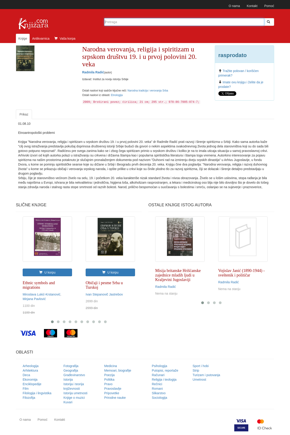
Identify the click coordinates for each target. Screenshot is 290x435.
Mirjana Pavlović (34, 299)
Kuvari (67, 402)
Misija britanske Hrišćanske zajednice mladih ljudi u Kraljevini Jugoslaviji (178, 275)
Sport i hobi (201, 366)
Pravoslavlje (112, 388)
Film (26, 388)
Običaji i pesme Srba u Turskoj (104, 285)
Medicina (110, 366)
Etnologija (117, 95)
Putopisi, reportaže (165, 370)
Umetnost (199, 379)
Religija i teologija (164, 379)
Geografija (70, 370)
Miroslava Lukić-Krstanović (41, 294)
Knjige (22, 38)
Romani (157, 388)
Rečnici (157, 384)
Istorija (68, 379)
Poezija (109, 375)
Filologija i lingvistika (37, 393)
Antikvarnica (40, 38)
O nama (234, 6)
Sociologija (159, 397)
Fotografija (70, 366)
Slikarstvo (159, 393)
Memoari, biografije (117, 370)
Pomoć (269, 6)
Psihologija (159, 366)
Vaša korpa (64, 38)
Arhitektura (30, 370)
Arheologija (31, 366)
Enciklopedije (32, 384)
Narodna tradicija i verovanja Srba (148, 90)
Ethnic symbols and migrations (39, 285)
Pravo (108, 384)
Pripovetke (111, 393)
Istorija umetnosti (75, 393)
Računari (158, 375)
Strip (196, 370)
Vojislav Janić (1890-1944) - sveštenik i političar (241, 272)
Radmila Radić (93, 72)
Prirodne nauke (115, 397)
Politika (109, 379)
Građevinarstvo (74, 375)
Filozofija (29, 397)
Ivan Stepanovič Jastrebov (104, 294)
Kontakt (252, 6)
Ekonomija (30, 379)
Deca (26, 375)
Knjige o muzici (74, 397)
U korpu (47, 272)
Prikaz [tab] (23, 114)
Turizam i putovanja (206, 375)
